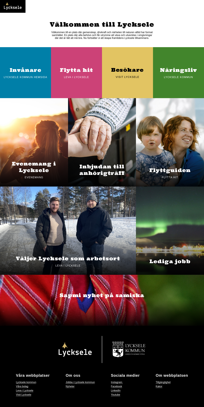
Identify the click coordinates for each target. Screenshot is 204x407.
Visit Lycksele (23, 394)
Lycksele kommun (26, 382)
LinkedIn (116, 390)
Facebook (116, 386)
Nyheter (70, 386)
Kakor (159, 386)
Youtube (115, 394)
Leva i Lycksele (24, 390)
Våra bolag (22, 386)
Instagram (117, 382)
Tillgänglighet (163, 382)
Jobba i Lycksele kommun (80, 382)
